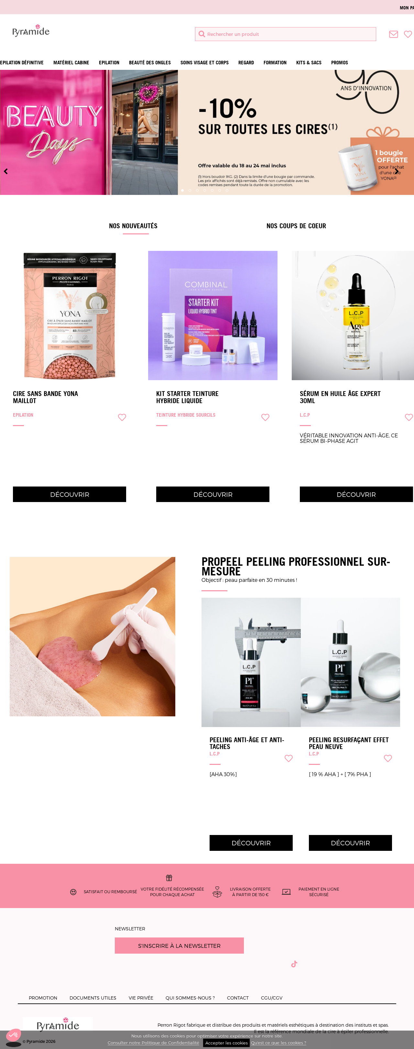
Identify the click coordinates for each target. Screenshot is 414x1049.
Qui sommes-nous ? (190, 998)
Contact (238, 998)
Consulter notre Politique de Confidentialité (153, 1042)
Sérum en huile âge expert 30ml (340, 397)
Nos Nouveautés (133, 225)
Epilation (109, 62)
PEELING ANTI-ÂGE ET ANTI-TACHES (247, 743)
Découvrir (69, 494)
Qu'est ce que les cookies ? (278, 1042)
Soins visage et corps (204, 62)
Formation (275, 62)
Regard (246, 62)
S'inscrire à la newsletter (179, 945)
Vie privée (141, 998)
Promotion (43, 998)
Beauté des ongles (150, 62)
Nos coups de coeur (296, 225)
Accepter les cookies (226, 1042)
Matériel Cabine (71, 62)
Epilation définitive (22, 62)
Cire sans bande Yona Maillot (45, 397)
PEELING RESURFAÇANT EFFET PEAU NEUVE (349, 743)
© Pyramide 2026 (58, 1030)
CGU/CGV (271, 998)
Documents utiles (93, 998)
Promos (339, 62)
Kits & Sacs (308, 62)
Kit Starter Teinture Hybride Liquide (187, 397)
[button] (13, 1038)
